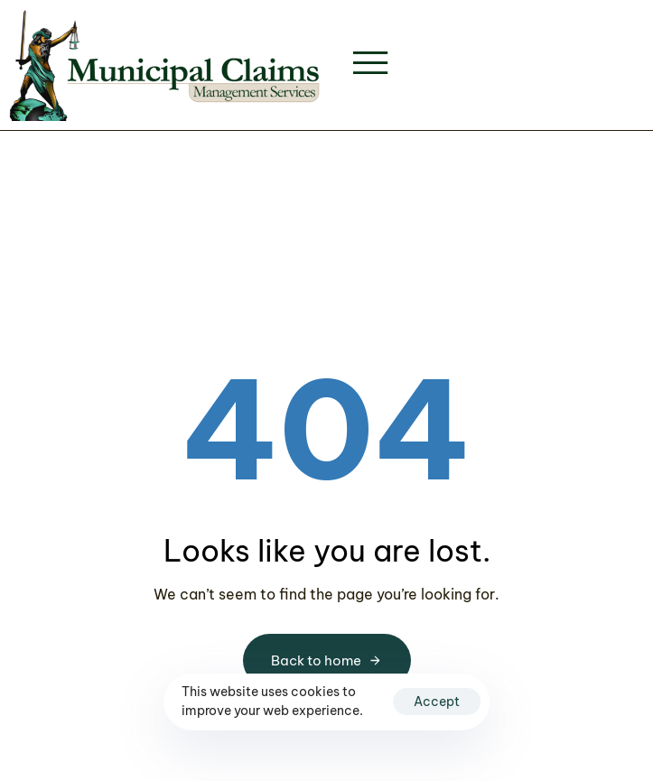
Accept (437, 701)
